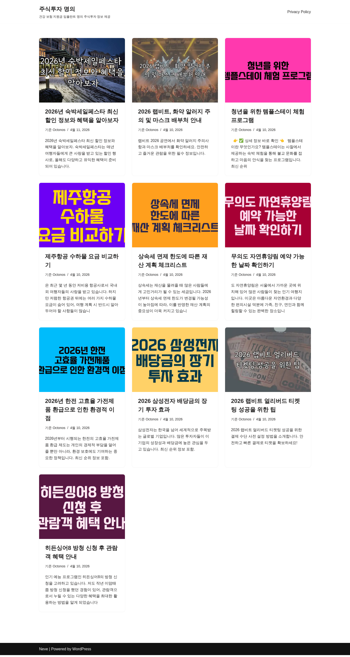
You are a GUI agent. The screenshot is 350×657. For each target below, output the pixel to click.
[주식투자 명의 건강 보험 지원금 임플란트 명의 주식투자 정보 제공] (74, 11)
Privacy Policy (299, 12)
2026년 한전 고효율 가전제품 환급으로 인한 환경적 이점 (79, 410)
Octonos (59, 130)
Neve (43, 651)
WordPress (81, 651)
